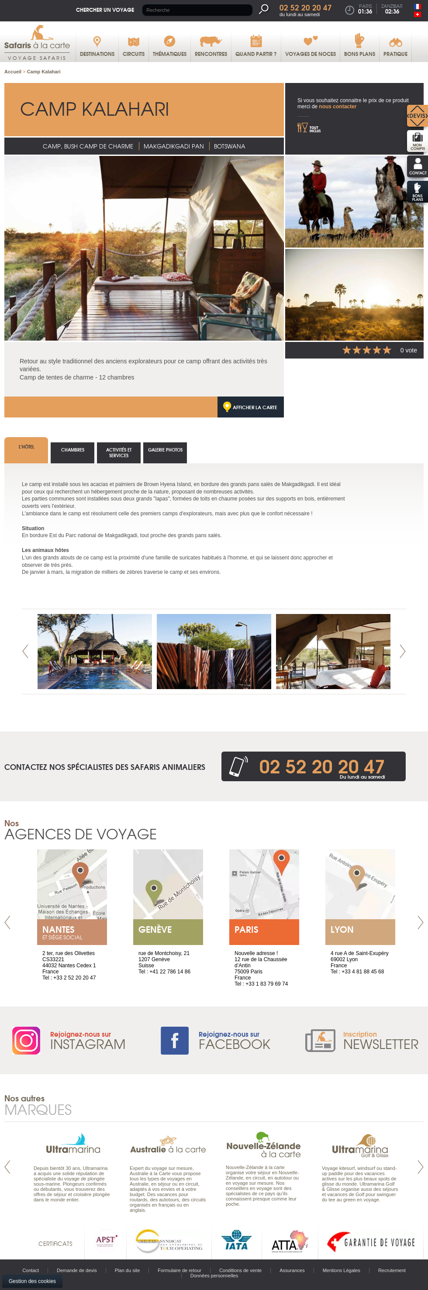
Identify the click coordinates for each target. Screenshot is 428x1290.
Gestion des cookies (32, 1281)
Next (403, 651)
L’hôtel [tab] (26, 446)
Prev (25, 651)
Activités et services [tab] (118, 452)
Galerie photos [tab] (165, 449)
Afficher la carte (255, 407)
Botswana (229, 146)
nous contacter (337, 106)
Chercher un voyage (105, 9)
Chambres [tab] (72, 449)
